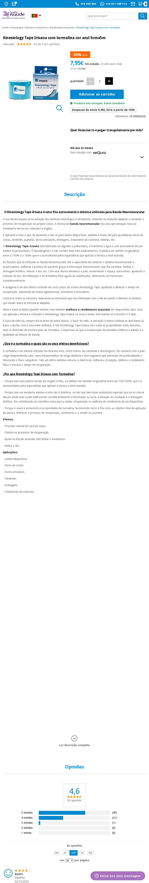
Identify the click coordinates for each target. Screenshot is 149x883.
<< (56, 852)
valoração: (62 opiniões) (31, 45)
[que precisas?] (117, 16)
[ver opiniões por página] (69, 860)
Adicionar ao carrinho (97, 94)
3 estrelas (27, 822)
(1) (113, 822)
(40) (114, 812)
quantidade (77, 81)
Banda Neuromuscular (62, 27)
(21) (114, 817)
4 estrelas (27, 817)
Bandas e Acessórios (37, 27)
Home (5, 27)
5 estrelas (27, 812)
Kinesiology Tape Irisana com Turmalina (98, 27)
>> (90, 852)
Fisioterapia (17, 27)
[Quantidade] (99, 81)
